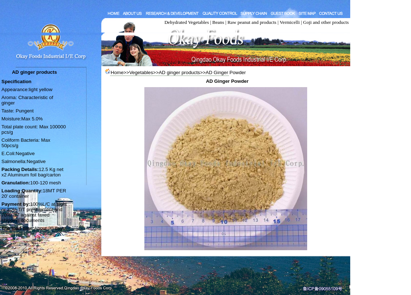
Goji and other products (326, 22)
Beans (218, 22)
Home (117, 72)
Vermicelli (290, 22)
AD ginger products (179, 72)
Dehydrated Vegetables (186, 22)
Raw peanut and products (252, 22)
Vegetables (141, 72)
